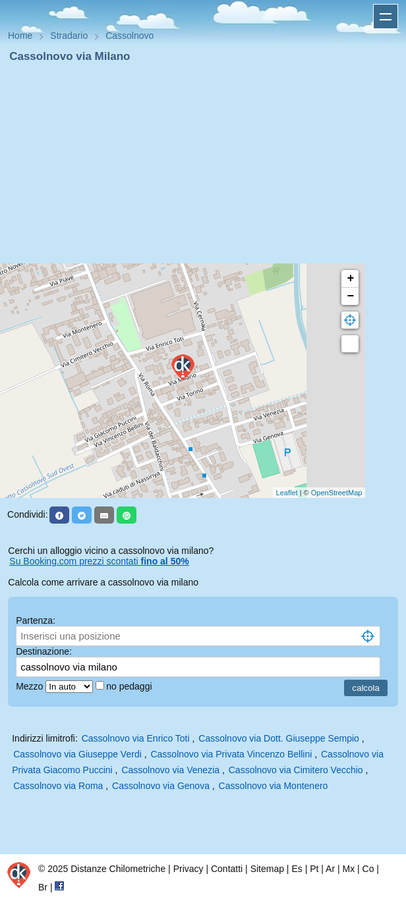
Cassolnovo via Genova (161, 785)
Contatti (227, 868)
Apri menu (385, 16)
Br (42, 887)
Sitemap (267, 868)
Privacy (188, 868)
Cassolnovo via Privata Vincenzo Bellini (231, 754)
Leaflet (287, 493)
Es (296, 868)
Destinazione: (44, 651)
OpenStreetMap (336, 493)
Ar (330, 868)
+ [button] (350, 279)
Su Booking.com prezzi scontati (98, 561)
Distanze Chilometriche (118, 868)
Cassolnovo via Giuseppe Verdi (77, 754)
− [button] (350, 296)
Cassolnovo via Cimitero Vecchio (296, 770)
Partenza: (35, 620)
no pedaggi (130, 686)
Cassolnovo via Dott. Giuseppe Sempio (278, 738)
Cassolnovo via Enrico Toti (136, 738)
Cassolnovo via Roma (58, 785)
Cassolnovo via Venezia (170, 770)
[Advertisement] (203, 163)
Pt (314, 868)
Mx (348, 868)
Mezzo (30, 686)
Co (368, 868)
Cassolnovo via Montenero (273, 785)
